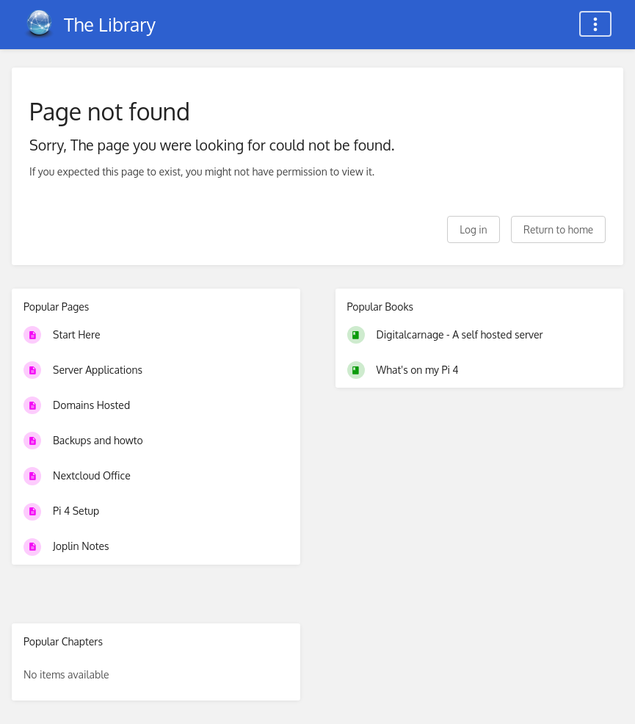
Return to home (558, 229)
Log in (473, 229)
